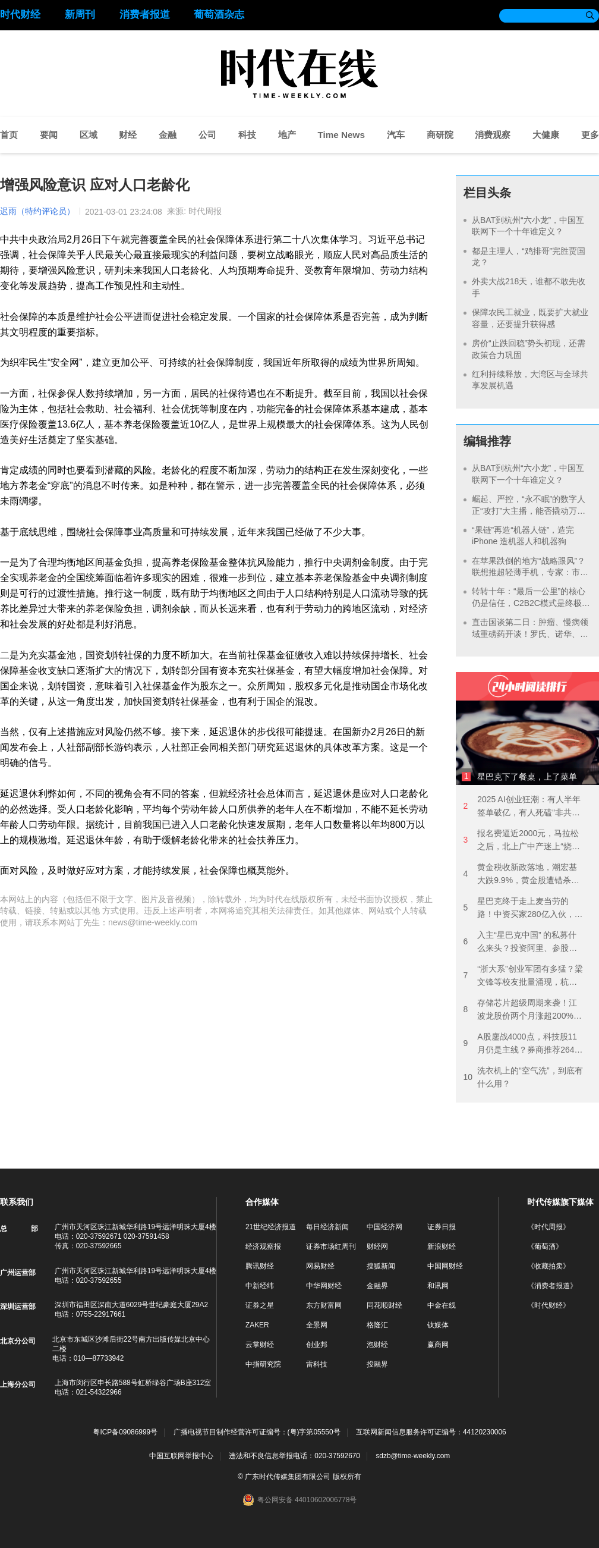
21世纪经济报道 (270, 1227)
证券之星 (259, 1305)
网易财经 (320, 1266)
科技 (247, 135)
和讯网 (438, 1286)
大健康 (545, 135)
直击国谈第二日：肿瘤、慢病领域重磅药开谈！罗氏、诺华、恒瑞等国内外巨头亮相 (530, 633)
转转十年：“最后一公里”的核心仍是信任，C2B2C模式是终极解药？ (531, 602)
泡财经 (377, 1344)
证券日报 (441, 1227)
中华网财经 (324, 1286)
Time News (341, 135)
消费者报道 (144, 14)
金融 (167, 135)
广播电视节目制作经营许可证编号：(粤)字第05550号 (257, 1432)
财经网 (377, 1246)
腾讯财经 (259, 1266)
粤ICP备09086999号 (125, 1432)
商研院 (440, 135)
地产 (287, 135)
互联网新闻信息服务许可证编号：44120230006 (431, 1432)
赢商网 (438, 1344)
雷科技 (316, 1364)
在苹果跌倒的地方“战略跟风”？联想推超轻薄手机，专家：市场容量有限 (530, 572)
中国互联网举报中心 (181, 1456)
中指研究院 (263, 1364)
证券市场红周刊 (331, 1246)
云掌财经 (259, 1344)
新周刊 (80, 14)
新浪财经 (441, 1246)
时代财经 (20, 14)
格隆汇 (377, 1325)
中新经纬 (259, 1286)
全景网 (316, 1325)
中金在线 (441, 1305)
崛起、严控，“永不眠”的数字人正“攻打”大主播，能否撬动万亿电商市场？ (528, 510)
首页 (9, 135)
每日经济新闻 (327, 1227)
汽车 (396, 135)
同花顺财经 (384, 1305)
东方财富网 (324, 1305)
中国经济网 (384, 1227)
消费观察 (492, 135)
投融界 (377, 1364)
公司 (207, 135)
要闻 (49, 135)
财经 (128, 135)
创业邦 (316, 1344)
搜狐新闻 (381, 1266)
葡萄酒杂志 (219, 14)
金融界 (377, 1286)
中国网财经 (445, 1266)
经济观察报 (263, 1246)
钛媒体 (438, 1325)
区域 (88, 135)
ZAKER (257, 1325)
